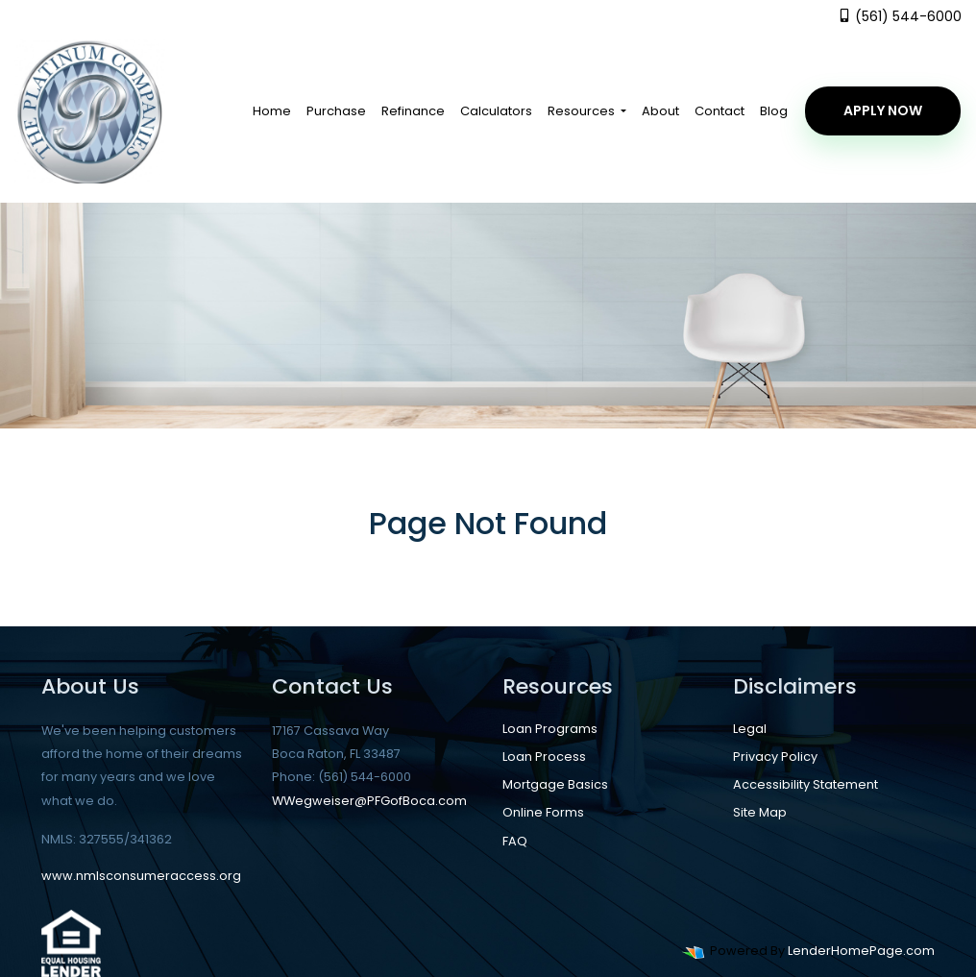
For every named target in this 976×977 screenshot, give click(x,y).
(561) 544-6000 (900, 16)
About (660, 111)
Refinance (413, 111)
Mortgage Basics (555, 784)
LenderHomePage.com (861, 950)
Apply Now (882, 110)
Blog (774, 111)
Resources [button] (583, 111)
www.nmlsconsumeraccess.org (141, 875)
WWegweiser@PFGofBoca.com (369, 801)
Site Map (760, 812)
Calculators (496, 111)
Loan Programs (550, 729)
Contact (719, 111)
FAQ (514, 841)
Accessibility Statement (805, 784)
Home (272, 111)
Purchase (336, 111)
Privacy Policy (775, 756)
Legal (750, 729)
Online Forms (543, 812)
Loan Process (544, 756)
